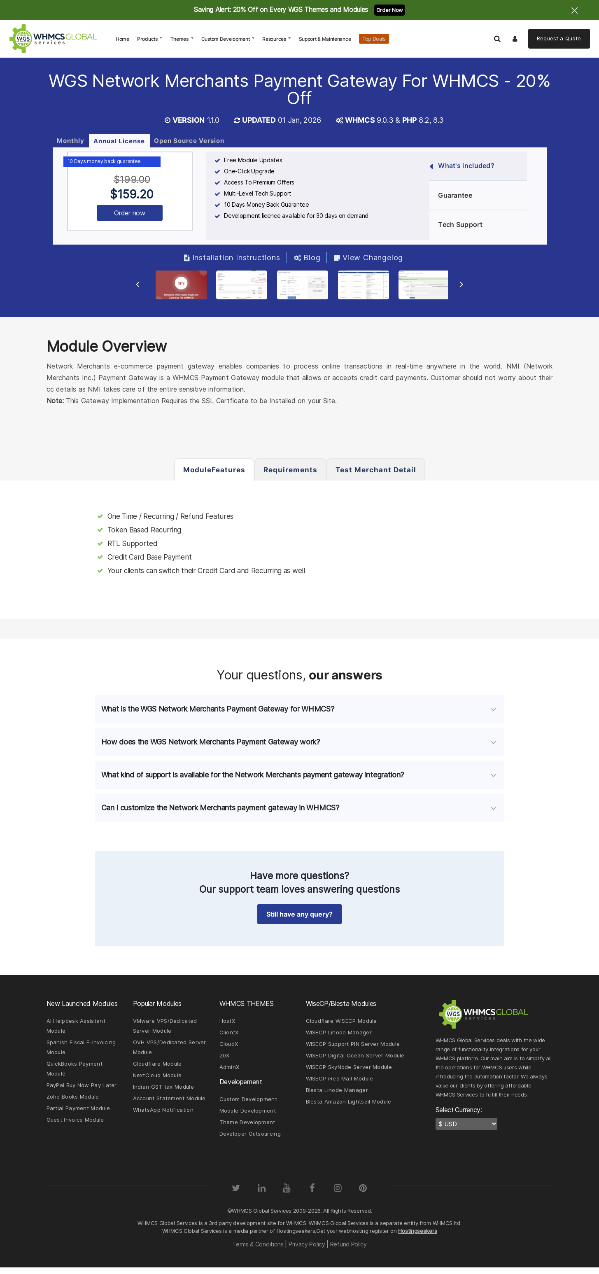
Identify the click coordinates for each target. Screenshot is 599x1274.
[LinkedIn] (260, 1194)
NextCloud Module (157, 1080)
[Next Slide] (460, 287)
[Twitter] (235, 1194)
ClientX (229, 1035)
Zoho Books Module (73, 1102)
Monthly (70, 140)
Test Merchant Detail (376, 470)
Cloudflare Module (157, 1068)
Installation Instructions (232, 257)
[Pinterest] (364, 1194)
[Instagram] (338, 1194)
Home (124, 38)
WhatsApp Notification (163, 1116)
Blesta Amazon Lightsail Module (349, 1107)
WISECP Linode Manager (339, 1035)
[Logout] (515, 39)
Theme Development (247, 1128)
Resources (274, 39)
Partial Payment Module (78, 1114)
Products (147, 39)
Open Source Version (189, 140)
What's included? (461, 165)
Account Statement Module (169, 1104)
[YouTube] (286, 1194)
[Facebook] (312, 1194)
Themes (180, 39)
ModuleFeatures (214, 470)
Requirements (290, 470)
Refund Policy (349, 1250)
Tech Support (455, 224)
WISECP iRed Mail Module (339, 1083)
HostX (227, 1023)
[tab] (299, 711)
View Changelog (369, 257)
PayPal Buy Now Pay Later (82, 1090)
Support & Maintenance (325, 39)
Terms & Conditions (257, 1250)
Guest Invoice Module (75, 1126)
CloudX (228, 1047)
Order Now (389, 10)
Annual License (119, 141)
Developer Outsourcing (250, 1140)
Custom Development (226, 39)
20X (224, 1059)
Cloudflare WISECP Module (341, 1023)
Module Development (247, 1116)
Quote (559, 38)
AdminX (229, 1071)
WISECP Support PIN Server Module (353, 1047)
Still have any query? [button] (299, 916)
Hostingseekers (417, 1237)
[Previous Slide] (139, 287)
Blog (307, 257)
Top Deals (374, 38)
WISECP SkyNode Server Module (349, 1071)
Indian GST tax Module (163, 1092)
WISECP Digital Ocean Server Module (355, 1059)
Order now (129, 212)
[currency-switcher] (466, 1126)
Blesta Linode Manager (337, 1095)
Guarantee (450, 195)
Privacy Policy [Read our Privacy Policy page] (307, 1250)
